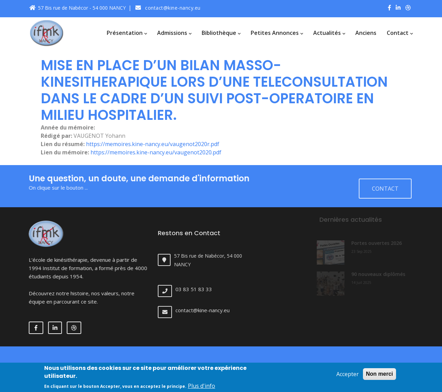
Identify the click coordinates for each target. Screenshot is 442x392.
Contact (400, 33)
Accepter (347, 377)
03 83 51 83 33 (199, 289)
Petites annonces (277, 33)
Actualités (329, 33)
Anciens (365, 33)
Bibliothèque (221, 33)
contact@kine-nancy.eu (168, 7)
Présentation (127, 33)
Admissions (174, 33)
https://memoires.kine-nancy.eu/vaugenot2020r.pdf (152, 144)
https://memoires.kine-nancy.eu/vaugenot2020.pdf (155, 152)
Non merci (379, 377)
